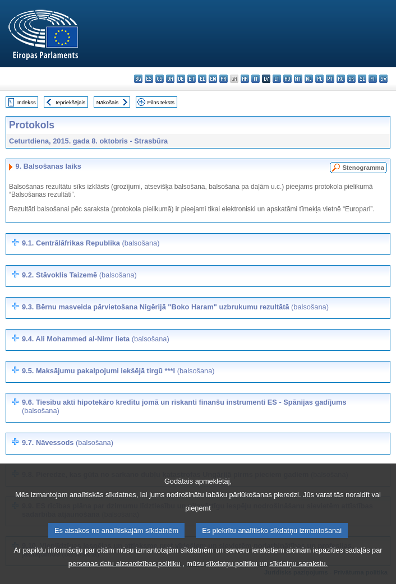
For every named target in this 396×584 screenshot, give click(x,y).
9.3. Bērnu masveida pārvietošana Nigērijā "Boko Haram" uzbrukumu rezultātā (175, 307)
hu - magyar (287, 79)
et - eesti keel (191, 79)
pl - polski (319, 79)
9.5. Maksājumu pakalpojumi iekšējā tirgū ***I (118, 371)
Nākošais (107, 102)
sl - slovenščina (362, 79)
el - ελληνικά (202, 79)
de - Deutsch (181, 79)
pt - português (330, 79)
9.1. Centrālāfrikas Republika (90, 243)
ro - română (341, 79)
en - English (213, 79)
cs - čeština (159, 79)
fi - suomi (373, 79)
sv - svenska (383, 79)
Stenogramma (363, 167)
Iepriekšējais (70, 102)
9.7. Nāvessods (67, 442)
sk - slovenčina (351, 79)
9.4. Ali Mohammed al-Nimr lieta (95, 339)
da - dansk (170, 79)
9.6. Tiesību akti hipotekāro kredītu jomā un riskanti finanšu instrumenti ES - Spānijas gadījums (184, 406)
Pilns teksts (161, 102)
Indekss (26, 102)
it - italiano (255, 79)
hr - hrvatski (245, 79)
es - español (149, 79)
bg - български (138, 79)
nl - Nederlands (309, 79)
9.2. (79, 275)
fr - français (223, 79)
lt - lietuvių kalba (277, 79)
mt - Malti (298, 79)
